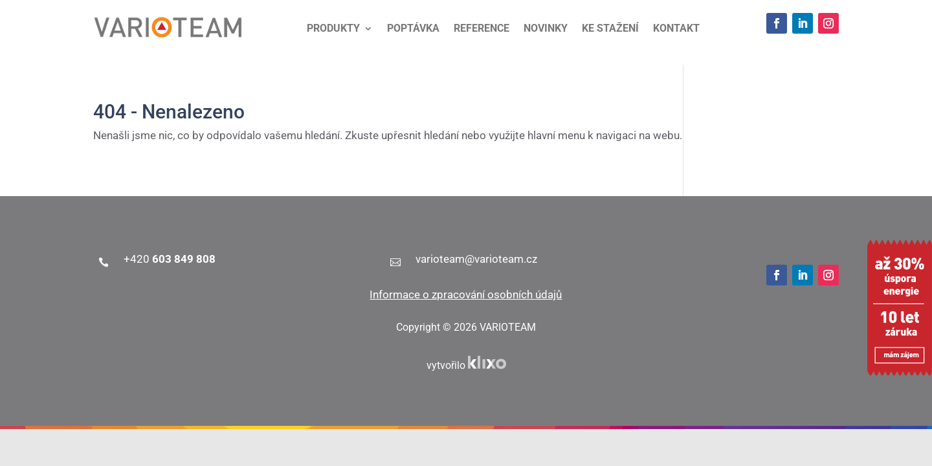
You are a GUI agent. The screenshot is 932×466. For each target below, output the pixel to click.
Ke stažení (610, 29)
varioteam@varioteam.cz (476, 258)
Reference (481, 29)
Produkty (333, 29)
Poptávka (413, 29)
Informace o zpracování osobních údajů (466, 294)
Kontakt (676, 29)
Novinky (546, 29)
